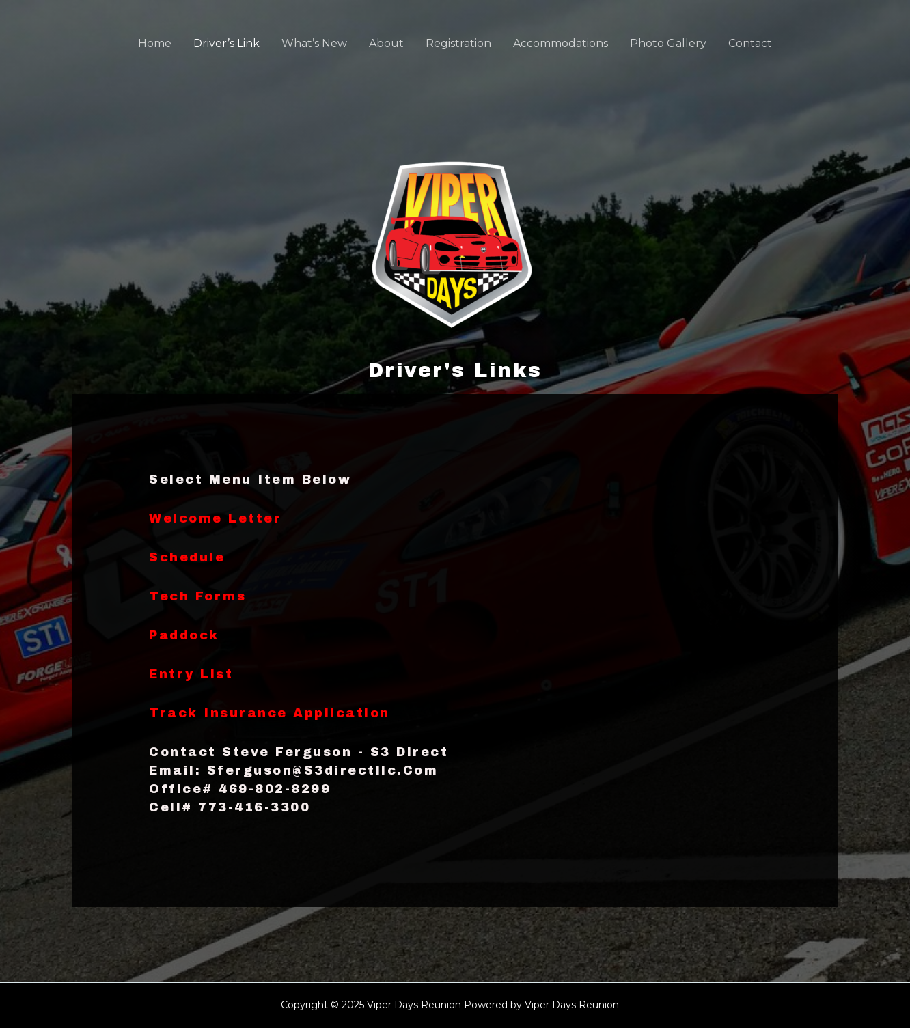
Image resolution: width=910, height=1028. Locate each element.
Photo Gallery (668, 43)
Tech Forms (197, 596)
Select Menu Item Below (250, 479)
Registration (458, 43)
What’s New (314, 43)
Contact (750, 43)
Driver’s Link (226, 43)
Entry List (191, 674)
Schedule (187, 557)
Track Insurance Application (269, 713)
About (386, 43)
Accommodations (560, 43)
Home (154, 43)
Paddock (184, 635)
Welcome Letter (215, 518)
